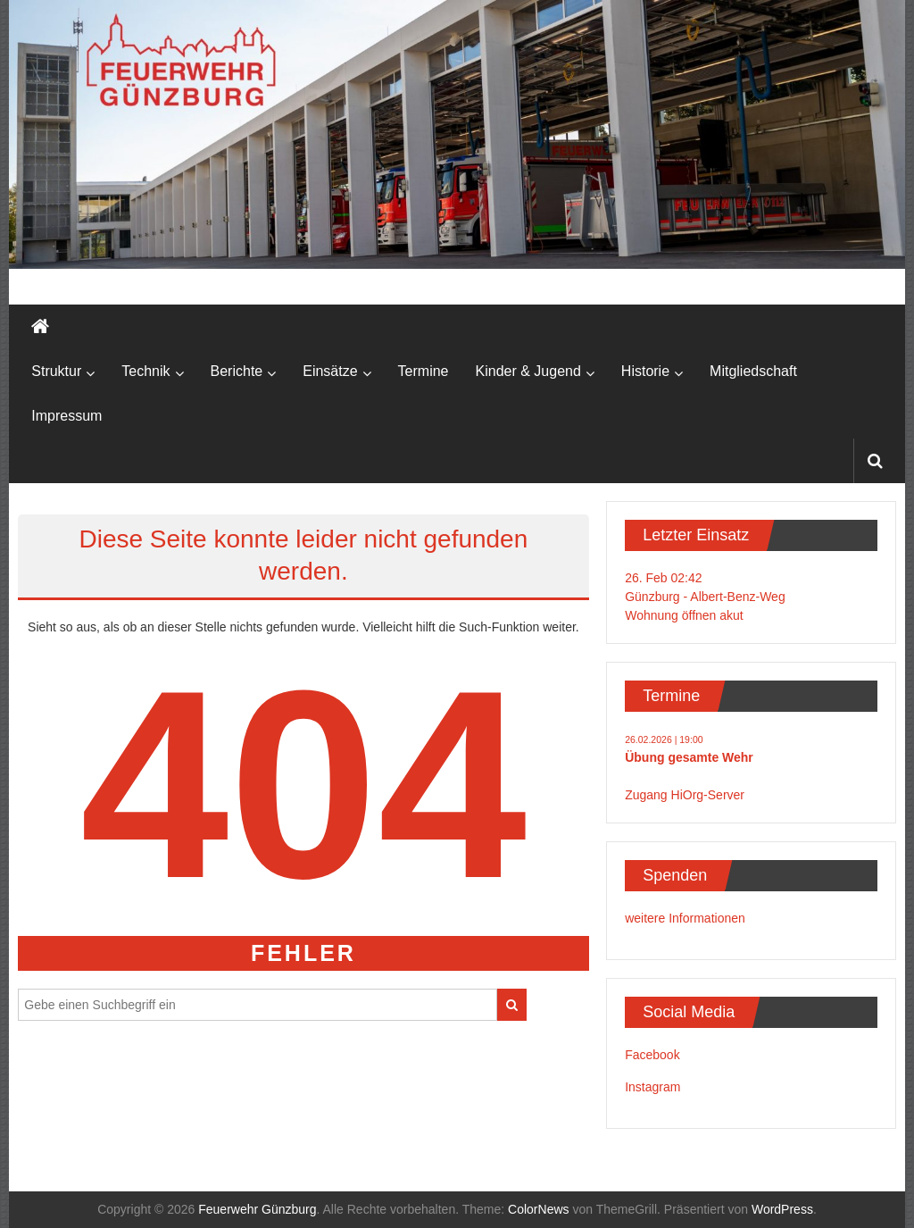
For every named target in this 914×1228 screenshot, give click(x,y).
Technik (145, 371)
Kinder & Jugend (528, 371)
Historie (645, 371)
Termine (423, 371)
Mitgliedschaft (753, 371)
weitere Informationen (685, 918)
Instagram (652, 1087)
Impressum (66, 415)
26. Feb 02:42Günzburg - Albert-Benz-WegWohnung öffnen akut (705, 596)
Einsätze (330, 371)
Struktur (56, 371)
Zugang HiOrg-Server (684, 795)
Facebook (652, 1055)
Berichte (237, 371)
